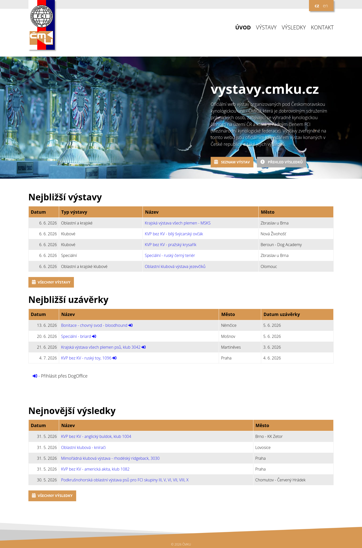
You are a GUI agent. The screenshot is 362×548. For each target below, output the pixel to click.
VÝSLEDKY (294, 27)
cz (317, 6)
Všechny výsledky (52, 495)
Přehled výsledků (281, 162)
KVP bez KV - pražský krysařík (170, 244)
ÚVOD (243, 27)
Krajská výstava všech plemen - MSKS (178, 223)
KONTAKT (322, 27)
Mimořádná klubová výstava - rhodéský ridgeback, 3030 (110, 458)
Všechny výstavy (51, 282)
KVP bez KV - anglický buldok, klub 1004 (96, 436)
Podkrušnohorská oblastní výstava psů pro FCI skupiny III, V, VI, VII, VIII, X (125, 480)
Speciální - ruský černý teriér (170, 255)
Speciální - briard (76, 336)
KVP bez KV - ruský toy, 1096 (86, 358)
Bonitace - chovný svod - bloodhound (94, 325)
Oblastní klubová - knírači (83, 447)
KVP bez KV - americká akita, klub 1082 (95, 469)
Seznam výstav (232, 162)
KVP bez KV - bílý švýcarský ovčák (174, 234)
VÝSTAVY (266, 27)
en (325, 6)
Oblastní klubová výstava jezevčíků (175, 266)
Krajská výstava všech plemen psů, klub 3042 (101, 347)
